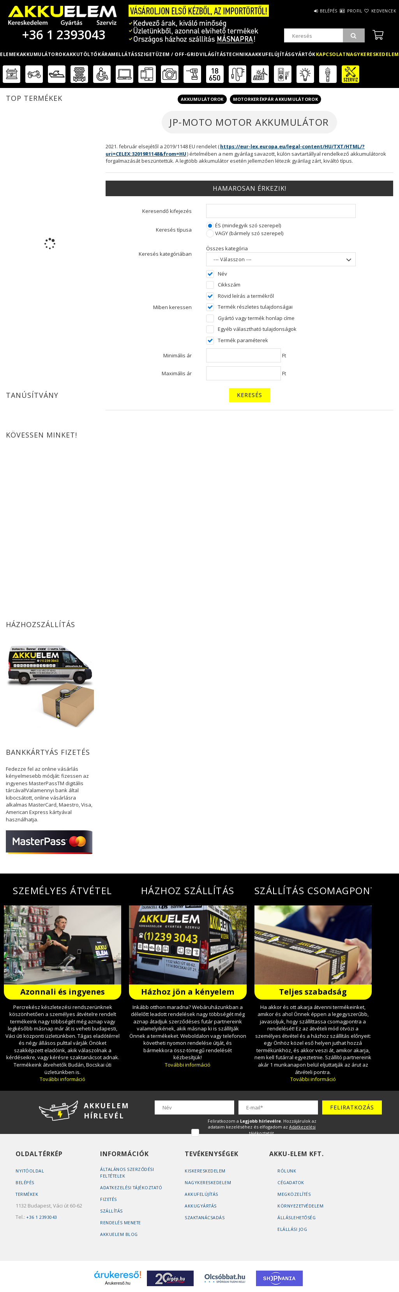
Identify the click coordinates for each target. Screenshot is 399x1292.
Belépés (305, 11)
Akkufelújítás (271, 54)
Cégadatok (291, 1182)
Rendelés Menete (121, 1222)
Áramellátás (119, 54)
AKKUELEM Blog (119, 1234)
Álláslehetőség (297, 1217)
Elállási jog (292, 1229)
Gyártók (303, 54)
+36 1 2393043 (62, 34)
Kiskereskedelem (205, 1171)
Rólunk (286, 1171)
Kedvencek (379, 11)
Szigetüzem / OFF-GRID (169, 54)
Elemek (9, 54)
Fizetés (109, 1199)
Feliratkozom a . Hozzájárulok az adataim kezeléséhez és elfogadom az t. (262, 1127)
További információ (62, 1079)
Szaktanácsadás (205, 1217)
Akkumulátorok (43, 54)
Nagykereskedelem (208, 1182)
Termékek (27, 1194)
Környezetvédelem (301, 1206)
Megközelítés (294, 1194)
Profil (340, 11)
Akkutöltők (83, 54)
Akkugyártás (201, 1206)
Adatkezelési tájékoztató (132, 1187)
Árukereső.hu (117, 1283)
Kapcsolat (331, 54)
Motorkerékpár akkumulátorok (275, 99)
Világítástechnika (226, 54)
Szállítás (112, 1211)
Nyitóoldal (30, 1171)
